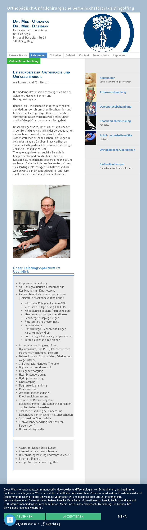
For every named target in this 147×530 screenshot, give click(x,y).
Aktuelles (55, 55)
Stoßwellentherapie (120, 166)
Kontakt (84, 55)
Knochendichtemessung (120, 123)
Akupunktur (120, 80)
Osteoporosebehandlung (115, 106)
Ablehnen (24, 516)
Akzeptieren (73, 516)
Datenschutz (101, 55)
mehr (122, 516)
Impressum (120, 55)
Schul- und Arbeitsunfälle (120, 137)
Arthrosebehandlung (113, 92)
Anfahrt (70, 55)
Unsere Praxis (18, 55)
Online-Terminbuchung (23, 61)
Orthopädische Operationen (117, 149)
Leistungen (38, 55)
